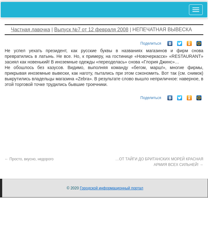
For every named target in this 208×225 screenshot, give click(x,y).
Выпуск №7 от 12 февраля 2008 (91, 29)
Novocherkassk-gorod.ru (35, 9)
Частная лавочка (30, 29)
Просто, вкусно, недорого (29, 159)
